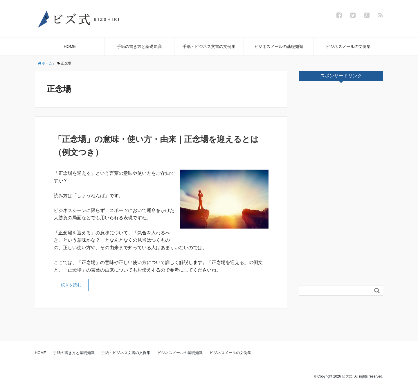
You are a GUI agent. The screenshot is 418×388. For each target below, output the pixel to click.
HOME (70, 46)
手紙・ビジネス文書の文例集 (209, 46)
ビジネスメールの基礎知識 (278, 46)
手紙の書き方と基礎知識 (139, 46)
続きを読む (71, 285)
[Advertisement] (342, 185)
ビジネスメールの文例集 (348, 46)
